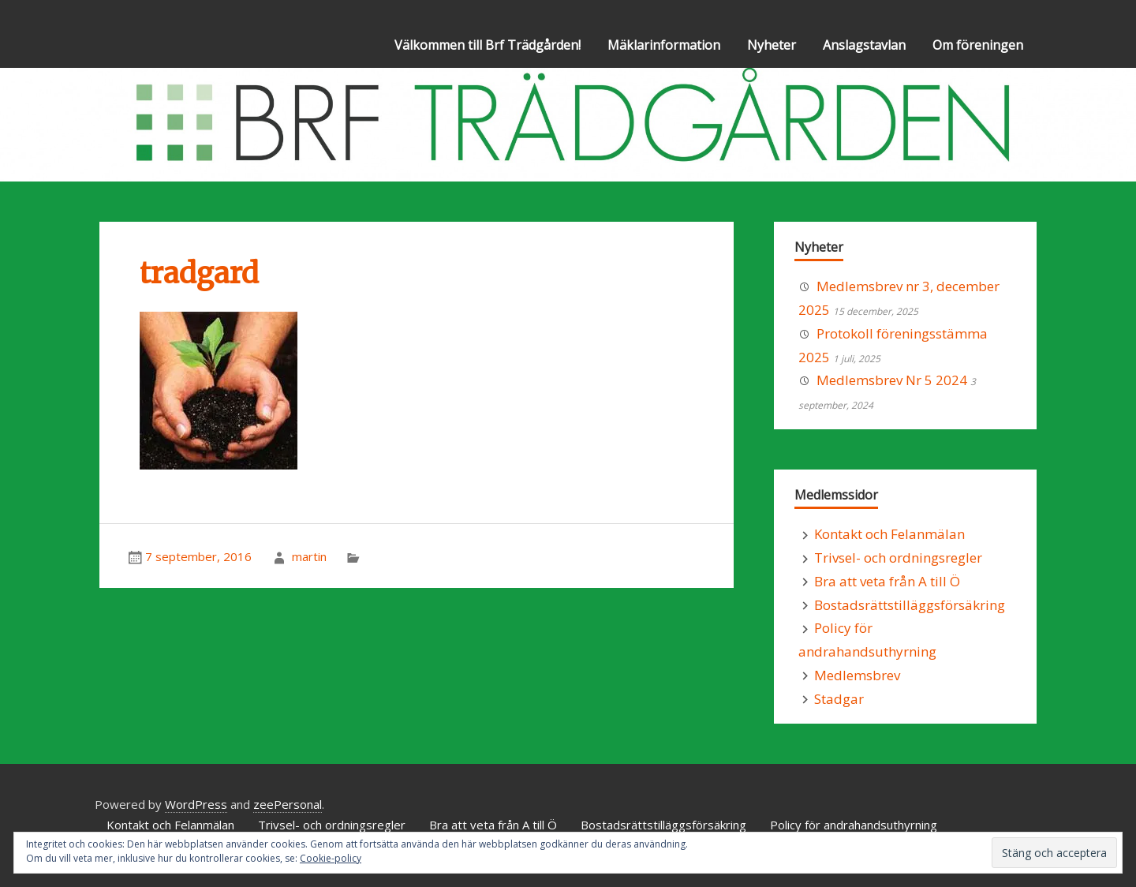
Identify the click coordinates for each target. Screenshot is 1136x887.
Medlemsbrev (857, 675)
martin (309, 556)
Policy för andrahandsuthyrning (853, 825)
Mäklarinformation (663, 45)
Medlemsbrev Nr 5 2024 (891, 380)
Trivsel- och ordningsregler (898, 557)
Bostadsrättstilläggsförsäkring (909, 605)
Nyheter (771, 45)
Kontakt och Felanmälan (889, 534)
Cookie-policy (330, 858)
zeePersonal (287, 804)
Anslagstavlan (864, 45)
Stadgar (839, 699)
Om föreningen (977, 45)
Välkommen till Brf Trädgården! (487, 45)
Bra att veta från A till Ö (887, 581)
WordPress (196, 804)
